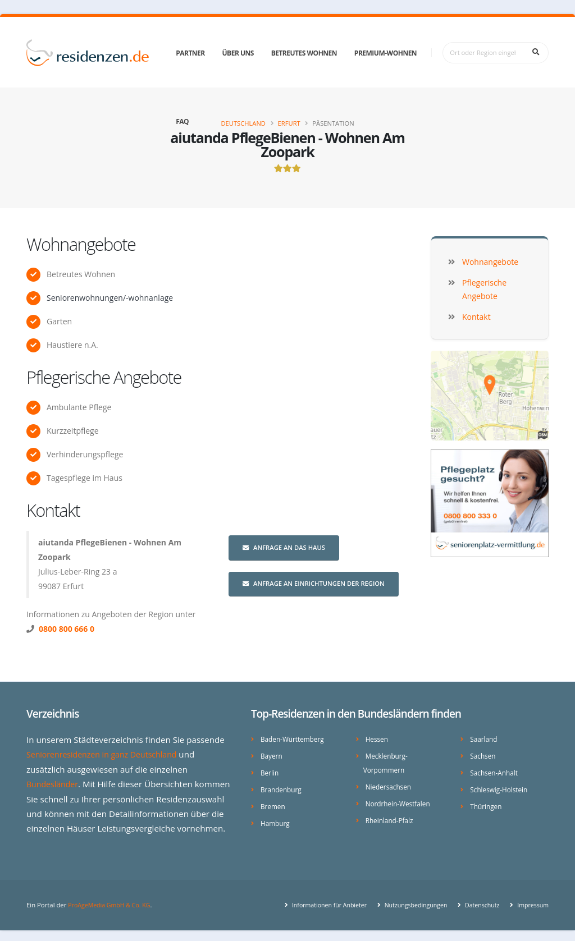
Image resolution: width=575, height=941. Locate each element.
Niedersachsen (390, 784)
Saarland (484, 738)
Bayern (272, 755)
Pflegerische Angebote (103, 377)
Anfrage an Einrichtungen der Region (314, 583)
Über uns (238, 53)
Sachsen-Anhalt (495, 771)
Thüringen (487, 804)
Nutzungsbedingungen (407, 901)
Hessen (378, 738)
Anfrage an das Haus (284, 547)
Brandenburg (282, 787)
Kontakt (53, 510)
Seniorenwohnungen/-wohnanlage (110, 297)
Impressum (531, 901)
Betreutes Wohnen (304, 53)
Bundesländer (54, 783)
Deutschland (243, 123)
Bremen (274, 804)
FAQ (182, 121)
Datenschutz (477, 901)
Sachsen (483, 755)
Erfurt (289, 123)
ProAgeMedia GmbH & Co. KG (112, 901)
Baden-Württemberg (294, 738)
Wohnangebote (80, 244)
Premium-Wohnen (385, 53)
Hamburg (276, 820)
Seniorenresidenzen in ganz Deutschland (107, 754)
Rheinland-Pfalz (391, 817)
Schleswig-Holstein (500, 787)
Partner (190, 53)
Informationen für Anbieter (316, 901)
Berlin (270, 771)
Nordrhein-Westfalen (400, 801)
